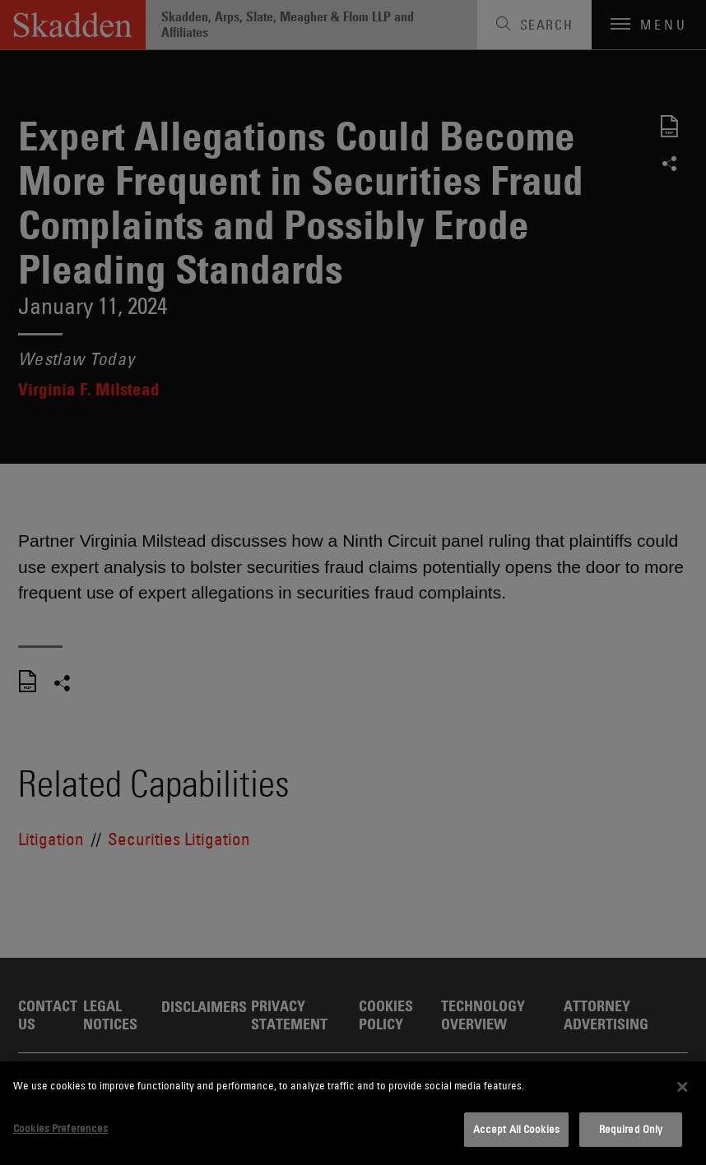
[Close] (683, 1086)
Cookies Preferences (60, 1128)
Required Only (631, 1128)
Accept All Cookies (516, 1128)
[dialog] (353, 1113)
